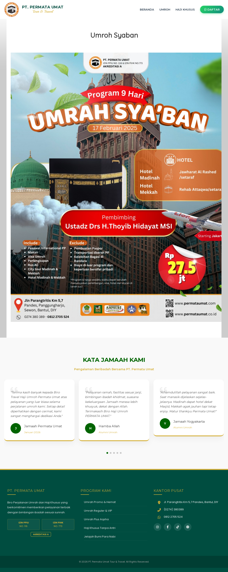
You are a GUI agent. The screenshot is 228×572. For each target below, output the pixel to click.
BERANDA (147, 9)
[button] (107, 453)
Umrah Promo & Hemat (100, 502)
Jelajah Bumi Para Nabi (99, 537)
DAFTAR (212, 9)
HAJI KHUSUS (185, 9)
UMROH (164, 9)
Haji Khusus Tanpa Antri (99, 528)
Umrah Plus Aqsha (96, 519)
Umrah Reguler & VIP (98, 511)
